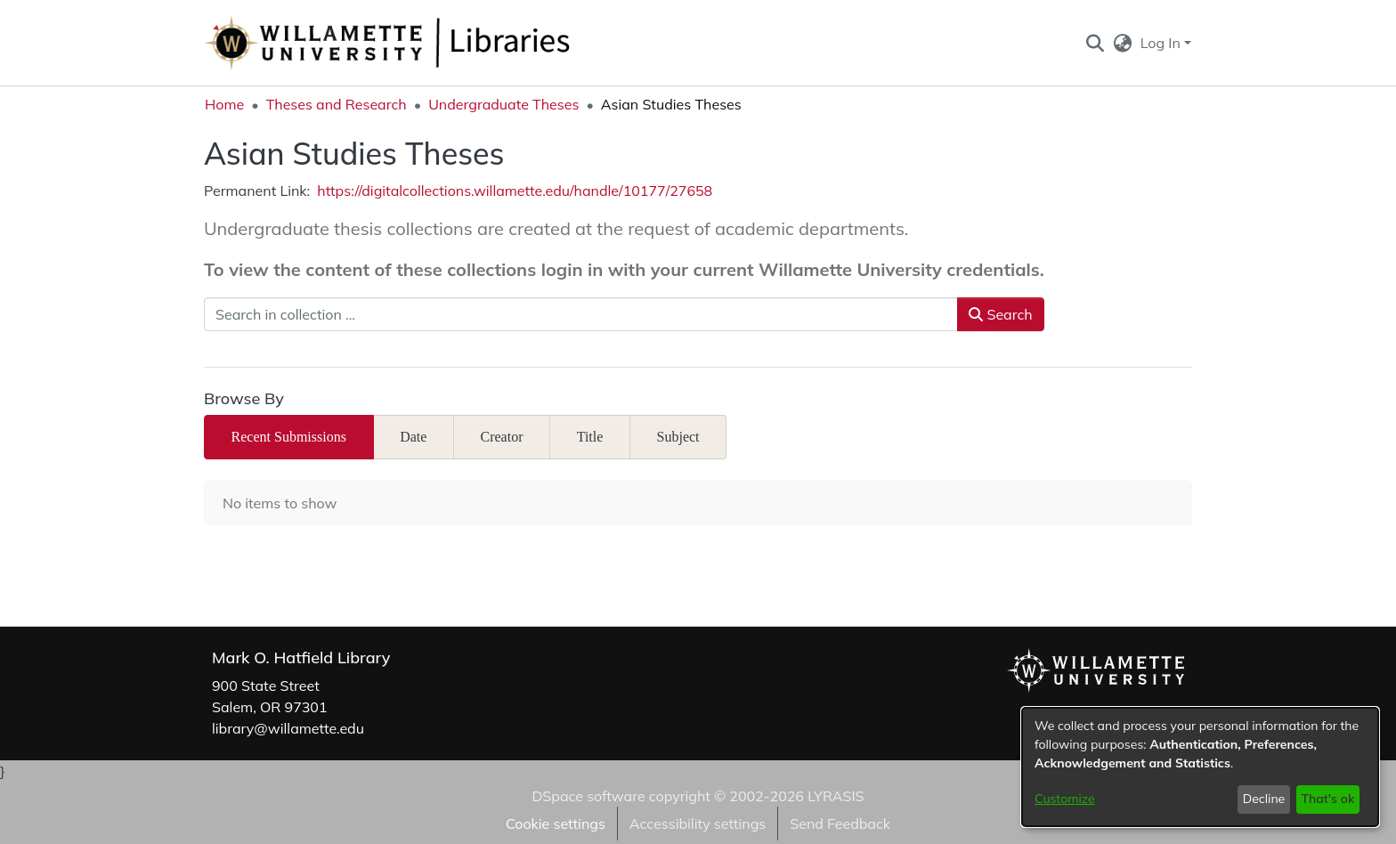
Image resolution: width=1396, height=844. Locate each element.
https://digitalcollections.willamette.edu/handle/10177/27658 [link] (514, 190)
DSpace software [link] (588, 796)
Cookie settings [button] (555, 823)
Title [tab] (590, 436)
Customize (1065, 799)
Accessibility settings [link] (697, 823)
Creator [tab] (502, 436)
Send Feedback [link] (840, 823)
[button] (1095, 42)
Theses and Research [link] (336, 104)
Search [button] (1000, 314)
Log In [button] (1162, 43)
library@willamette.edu (288, 728)
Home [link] (224, 104)
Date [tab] (413, 436)
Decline (1264, 799)
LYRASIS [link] (836, 796)
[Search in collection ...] (581, 314)
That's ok (1327, 799)
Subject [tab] (678, 436)
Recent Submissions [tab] (288, 436)
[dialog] (1200, 767)
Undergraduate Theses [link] (503, 104)
